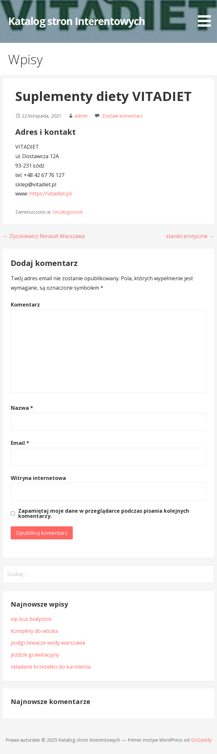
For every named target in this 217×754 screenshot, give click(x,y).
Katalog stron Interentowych (76, 21)
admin (81, 116)
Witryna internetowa (38, 478)
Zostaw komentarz (122, 116)
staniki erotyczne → (190, 236)
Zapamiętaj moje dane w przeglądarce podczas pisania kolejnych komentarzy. (103, 513)
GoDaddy (201, 740)
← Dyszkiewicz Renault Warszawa (44, 236)
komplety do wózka (34, 631)
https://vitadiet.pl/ (50, 193)
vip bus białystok (31, 618)
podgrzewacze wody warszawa (48, 642)
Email (20, 442)
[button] (206, 14)
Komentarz (25, 304)
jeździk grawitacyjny (35, 654)
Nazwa (22, 407)
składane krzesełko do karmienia (51, 666)
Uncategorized (68, 212)
